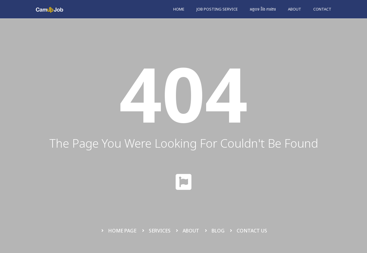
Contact (322, 9)
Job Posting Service (217, 9)
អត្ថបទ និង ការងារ (263, 9)
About (294, 9)
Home (178, 9)
